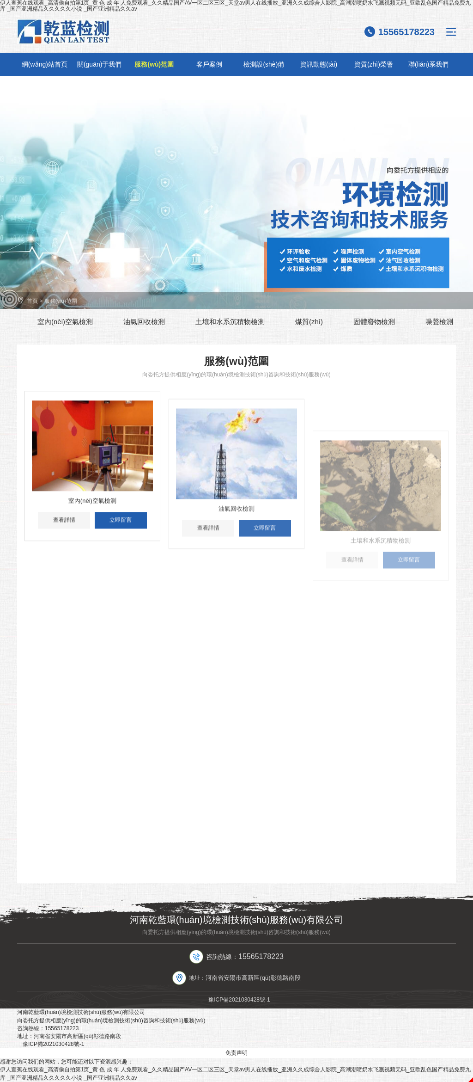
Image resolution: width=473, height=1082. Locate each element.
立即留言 (120, 528)
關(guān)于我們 (99, 64)
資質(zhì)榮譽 (373, 64)
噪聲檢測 (439, 322)
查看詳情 (64, 528)
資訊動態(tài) (318, 64)
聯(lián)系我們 (428, 64)
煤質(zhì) (309, 322)
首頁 (32, 301)
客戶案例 (209, 64)
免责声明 (236, 1053)
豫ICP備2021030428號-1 (239, 999)
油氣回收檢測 (144, 322)
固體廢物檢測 (374, 322)
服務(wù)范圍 (154, 64)
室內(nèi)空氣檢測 (65, 322)
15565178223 (406, 32)
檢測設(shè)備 (263, 64)
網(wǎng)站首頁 (44, 64)
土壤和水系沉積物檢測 (230, 322)
